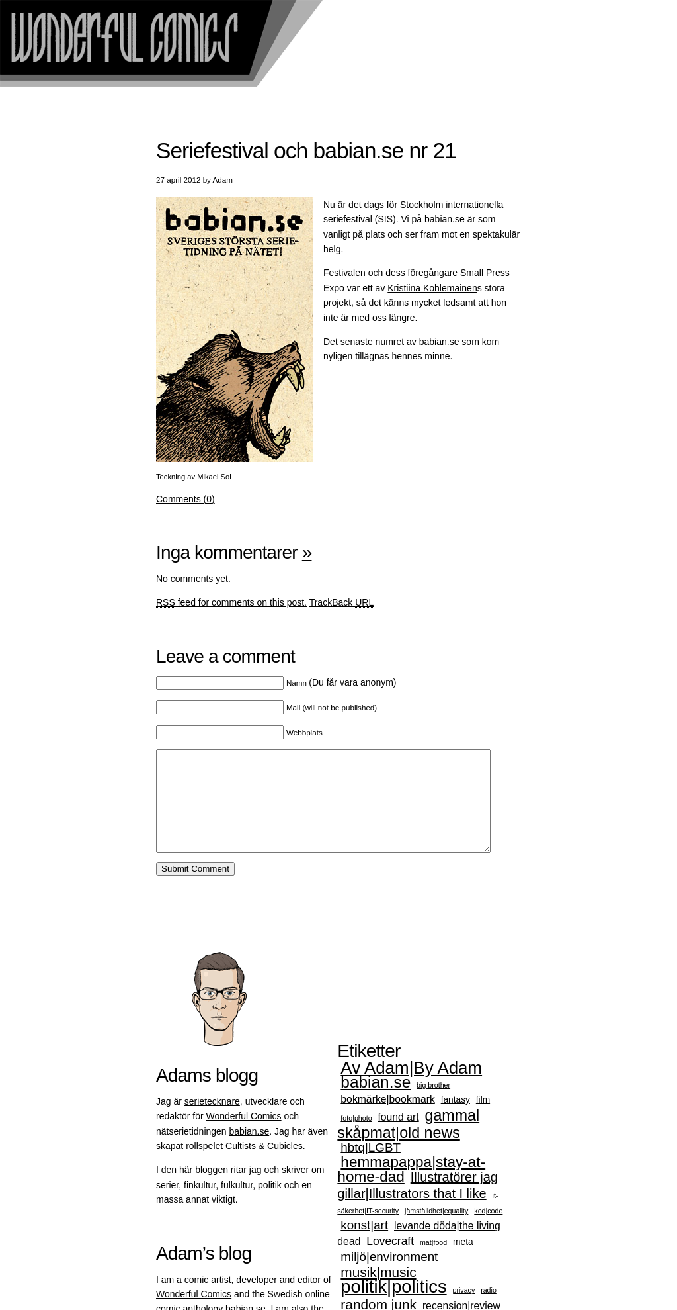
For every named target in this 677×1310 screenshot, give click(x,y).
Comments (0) (185, 499)
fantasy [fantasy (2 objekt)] (455, 1120)
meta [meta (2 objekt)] (463, 1262)
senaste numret (372, 341)
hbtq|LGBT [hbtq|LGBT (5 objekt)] (370, 1167)
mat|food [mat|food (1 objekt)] (433, 1262)
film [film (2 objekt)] (483, 1120)
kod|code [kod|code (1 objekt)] (488, 1231)
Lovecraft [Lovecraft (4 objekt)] (390, 1261)
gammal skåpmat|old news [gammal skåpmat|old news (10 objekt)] (408, 1144)
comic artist (207, 1299)
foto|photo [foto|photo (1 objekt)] (356, 1138)
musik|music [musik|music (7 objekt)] (378, 1291)
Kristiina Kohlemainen (432, 288)
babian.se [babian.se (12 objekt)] (375, 1102)
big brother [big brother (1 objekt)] (433, 1105)
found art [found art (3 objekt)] (398, 1137)
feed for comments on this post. (231, 602)
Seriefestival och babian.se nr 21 (306, 150)
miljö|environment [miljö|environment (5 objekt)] (389, 1277)
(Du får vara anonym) (341, 682)
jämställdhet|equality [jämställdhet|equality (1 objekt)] (436, 1231)
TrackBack (341, 602)
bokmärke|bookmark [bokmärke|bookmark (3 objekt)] (387, 1119)
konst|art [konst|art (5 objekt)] (364, 1245)
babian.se (439, 341)
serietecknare (212, 1121)
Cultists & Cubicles (264, 1165)
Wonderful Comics (243, 1136)
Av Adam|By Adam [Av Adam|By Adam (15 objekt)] (411, 1087)
